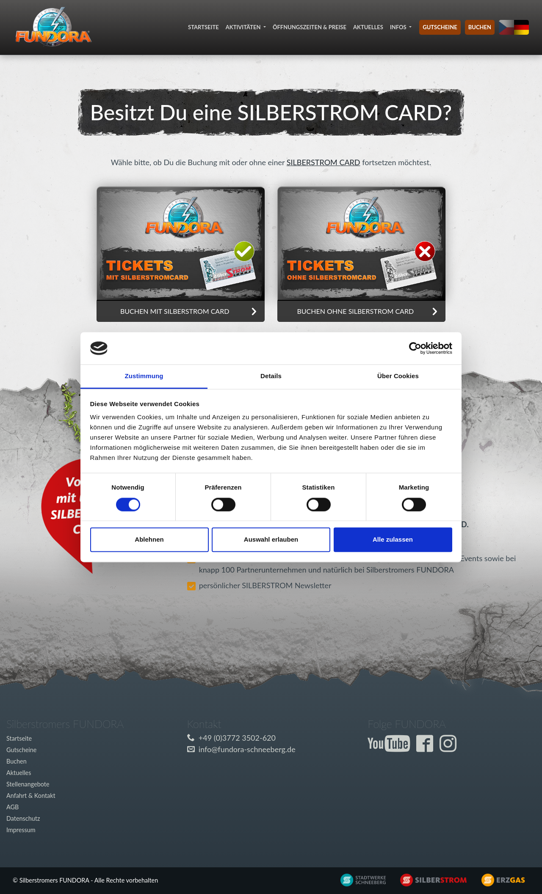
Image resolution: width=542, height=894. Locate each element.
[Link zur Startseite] (53, 27)
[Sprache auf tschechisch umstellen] (506, 27)
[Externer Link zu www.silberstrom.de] (357, 879)
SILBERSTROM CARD (323, 162)
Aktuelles (368, 27)
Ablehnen (149, 539)
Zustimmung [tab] (144, 376)
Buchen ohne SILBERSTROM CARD (355, 311)
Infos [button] (399, 27)
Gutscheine (440, 27)
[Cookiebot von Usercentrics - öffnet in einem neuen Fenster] (415, 348)
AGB (12, 807)
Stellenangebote (28, 784)
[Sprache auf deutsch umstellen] (521, 27)
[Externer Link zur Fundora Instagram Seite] (450, 748)
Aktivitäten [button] (244, 27)
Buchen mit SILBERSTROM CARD (174, 311)
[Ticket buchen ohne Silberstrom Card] (180, 242)
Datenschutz (23, 818)
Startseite (203, 27)
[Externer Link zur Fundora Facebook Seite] (426, 748)
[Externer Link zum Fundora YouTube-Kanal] (391, 748)
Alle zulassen (393, 539)
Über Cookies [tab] (398, 376)
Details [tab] (271, 376)
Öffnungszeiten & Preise (309, 27)
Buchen (479, 27)
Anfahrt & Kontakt (30, 795)
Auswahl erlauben (271, 539)
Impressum (21, 829)
